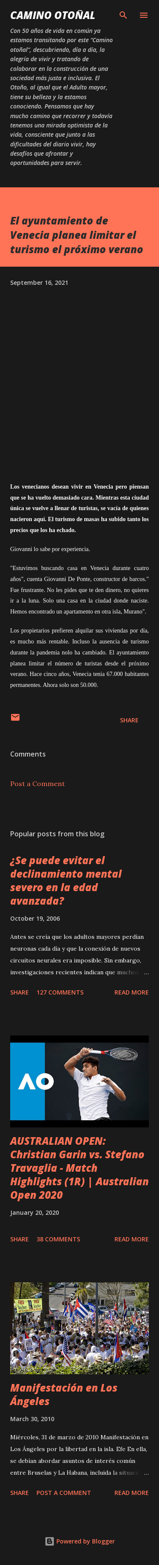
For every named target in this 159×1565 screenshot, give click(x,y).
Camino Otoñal (52, 15)
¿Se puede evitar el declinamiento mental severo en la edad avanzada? (66, 880)
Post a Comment (37, 783)
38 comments (58, 1239)
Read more (131, 992)
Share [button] (129, 720)
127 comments (60, 992)
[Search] (123, 15)
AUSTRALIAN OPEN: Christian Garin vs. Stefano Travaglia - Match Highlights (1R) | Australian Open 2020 (79, 1168)
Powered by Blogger (80, 1541)
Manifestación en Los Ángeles (63, 1394)
